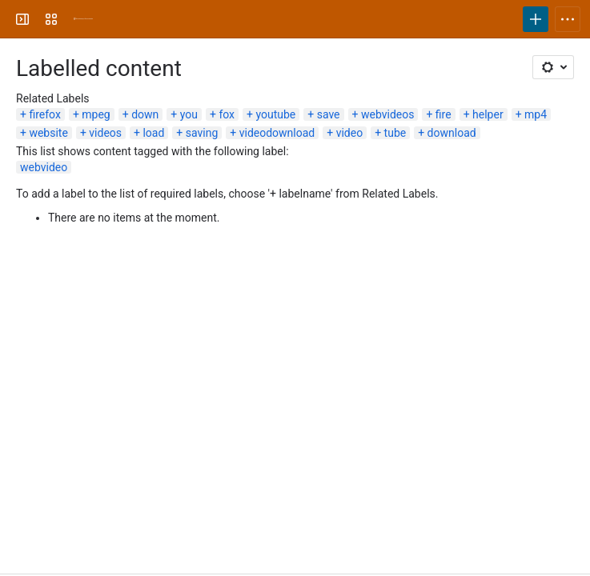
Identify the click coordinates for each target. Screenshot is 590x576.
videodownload (277, 132)
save (328, 114)
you (189, 114)
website (48, 132)
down (145, 114)
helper (488, 114)
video (349, 132)
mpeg (96, 114)
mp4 (535, 114)
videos (105, 132)
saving (202, 132)
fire (443, 114)
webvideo (43, 167)
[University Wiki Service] (83, 19)
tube (395, 132)
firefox (44, 114)
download (451, 132)
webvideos (387, 114)
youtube (275, 114)
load (153, 132)
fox (227, 114)
